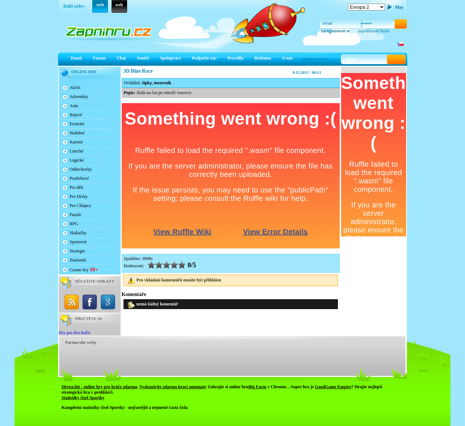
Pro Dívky (79, 196)
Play (399, 7)
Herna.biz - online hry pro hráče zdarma (99, 386)
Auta (74, 105)
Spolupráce (170, 58)
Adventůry (79, 96)
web (100, 4)
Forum (99, 58)
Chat (121, 58)
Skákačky (78, 232)
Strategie (77, 250)
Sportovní (78, 241)
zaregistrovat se (335, 30)
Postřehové (79, 178)
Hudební (77, 132)
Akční (75, 87)
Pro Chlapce (80, 205)
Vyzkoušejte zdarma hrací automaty (172, 386)
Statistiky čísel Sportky (83, 397)
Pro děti (77, 187)
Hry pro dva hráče (74, 332)
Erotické (77, 123)
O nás (287, 58)
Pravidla (235, 58)
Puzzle (75, 214)
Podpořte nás (204, 58)
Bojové (76, 114)
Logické (77, 160)
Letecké (77, 151)
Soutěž (143, 58)
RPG (74, 223)
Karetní (76, 142)
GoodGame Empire (333, 386)
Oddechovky (81, 169)
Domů (76, 58)
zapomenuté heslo (373, 30)
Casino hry (84, 269)
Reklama (262, 58)
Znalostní (78, 260)
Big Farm (257, 386)
